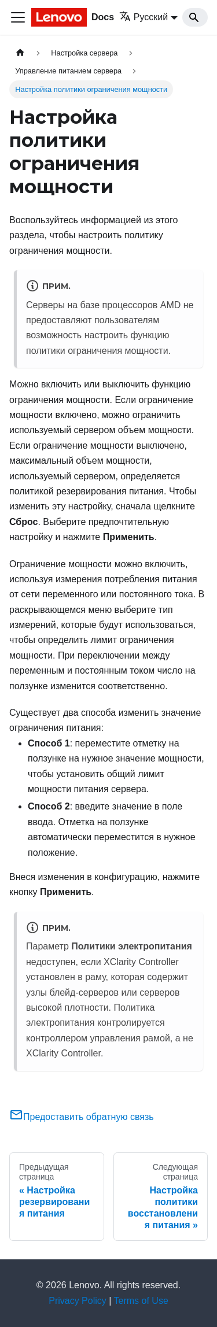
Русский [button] (143, 17)
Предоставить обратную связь (81, 1117)
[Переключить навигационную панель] (18, 17)
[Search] (195, 17)
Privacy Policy (77, 1301)
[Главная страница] (20, 53)
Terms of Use (141, 1301)
